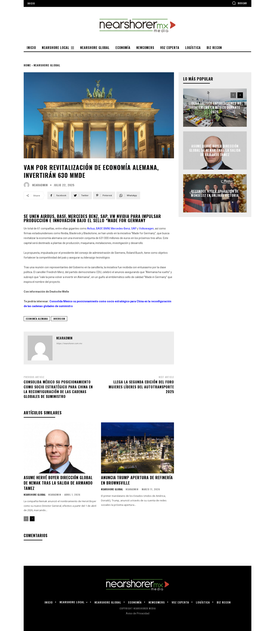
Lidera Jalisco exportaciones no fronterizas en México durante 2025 (215, 107)
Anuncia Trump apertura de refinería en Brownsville (137, 480)
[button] (239, 3)
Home (27, 65)
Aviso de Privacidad (137, 613)
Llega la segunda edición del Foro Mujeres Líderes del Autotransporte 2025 (141, 386)
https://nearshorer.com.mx (69, 343)
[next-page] (32, 518)
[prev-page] (26, 518)
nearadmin (40, 185)
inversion (59, 318)
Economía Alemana (37, 318)
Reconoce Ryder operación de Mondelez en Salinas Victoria (215, 193)
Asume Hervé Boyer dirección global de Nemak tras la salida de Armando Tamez (58, 483)
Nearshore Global (47, 65)
